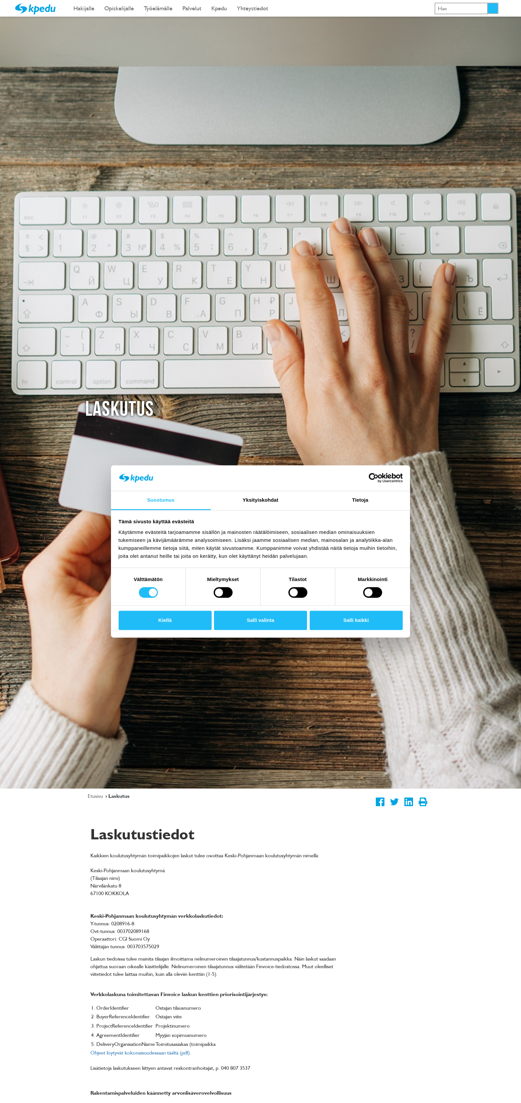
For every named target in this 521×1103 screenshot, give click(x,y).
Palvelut (191, 8)
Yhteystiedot (252, 8)
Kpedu (219, 8)
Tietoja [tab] (360, 500)
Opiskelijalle (119, 8)
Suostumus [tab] (161, 500)
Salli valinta (260, 620)
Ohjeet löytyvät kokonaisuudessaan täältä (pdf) (140, 1052)
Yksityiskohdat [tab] (260, 500)
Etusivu (96, 796)
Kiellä (164, 620)
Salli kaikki (356, 620)
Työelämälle (158, 8)
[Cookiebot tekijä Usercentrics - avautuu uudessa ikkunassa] (374, 478)
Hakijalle (83, 8)
